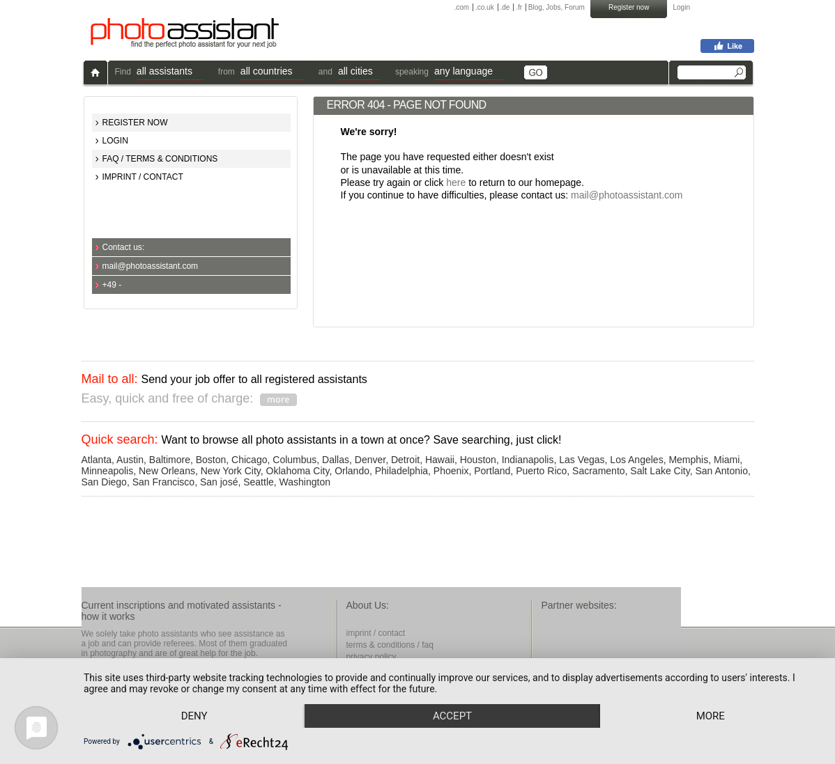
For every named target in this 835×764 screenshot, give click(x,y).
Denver (370, 459)
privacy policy (371, 657)
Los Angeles (636, 459)
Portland (492, 470)
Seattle (258, 482)
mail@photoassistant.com (150, 266)
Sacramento (598, 470)
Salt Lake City (659, 470)
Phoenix (451, 470)
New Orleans (167, 470)
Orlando (352, 470)
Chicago (249, 459)
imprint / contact (376, 633)
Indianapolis (528, 459)
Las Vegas (581, 459)
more (710, 716)
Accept (452, 716)
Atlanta (97, 459)
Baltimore (169, 459)
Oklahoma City (298, 470)
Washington (304, 482)
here (456, 182)
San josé (219, 482)
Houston (478, 459)
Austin (130, 459)
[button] (170, 72)
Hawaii (439, 459)
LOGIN (115, 141)
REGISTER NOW (135, 122)
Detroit (405, 459)
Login (681, 7)
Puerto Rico (541, 470)
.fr (519, 7)
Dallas (335, 459)
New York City (231, 470)
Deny (194, 716)
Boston (211, 459)
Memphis (688, 459)
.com (462, 7)
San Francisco (163, 482)
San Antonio (721, 470)
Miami (727, 459)
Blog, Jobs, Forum (556, 7)
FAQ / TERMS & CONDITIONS (160, 159)
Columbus (294, 459)
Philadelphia (401, 470)
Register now (628, 7)
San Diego (104, 482)
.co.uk (484, 7)
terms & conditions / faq (390, 645)
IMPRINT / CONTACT (142, 177)
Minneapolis (108, 470)
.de (505, 7)
